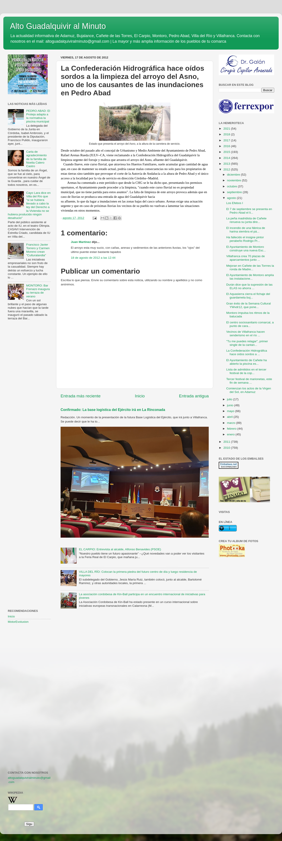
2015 (227, 152)
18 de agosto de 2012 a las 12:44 (93, 257)
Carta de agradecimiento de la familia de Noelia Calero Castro (36, 159)
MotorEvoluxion (18, 621)
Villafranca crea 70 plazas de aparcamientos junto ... (245, 257)
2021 (227, 128)
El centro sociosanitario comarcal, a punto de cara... (250, 324)
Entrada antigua (194, 396)
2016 (227, 146)
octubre (232, 186)
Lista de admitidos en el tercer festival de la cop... (246, 371)
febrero (232, 428)
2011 (227, 441)
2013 (227, 163)
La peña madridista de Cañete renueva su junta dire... (246, 220)
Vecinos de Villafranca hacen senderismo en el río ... (245, 333)
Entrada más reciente (81, 396)
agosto (232, 198)
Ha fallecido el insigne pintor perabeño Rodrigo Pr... (245, 239)
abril (230, 416)
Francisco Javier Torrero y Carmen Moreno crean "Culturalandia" (37, 250)
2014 (227, 158)
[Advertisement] (29, 396)
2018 (227, 134)
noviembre (234, 180)
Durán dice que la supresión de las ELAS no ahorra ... (249, 286)
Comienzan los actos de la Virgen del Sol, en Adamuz (248, 390)
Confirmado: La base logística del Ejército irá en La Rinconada (113, 410)
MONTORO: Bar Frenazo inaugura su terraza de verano (38, 291)
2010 (227, 447)
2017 (227, 140)
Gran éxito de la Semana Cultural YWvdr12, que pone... (248, 305)
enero (231, 434)
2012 (227, 169)
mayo (231, 411)
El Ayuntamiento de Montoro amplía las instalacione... (250, 276)
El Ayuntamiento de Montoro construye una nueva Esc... (246, 248)
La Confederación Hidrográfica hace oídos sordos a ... (246, 352)
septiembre (235, 192)
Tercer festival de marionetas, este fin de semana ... (249, 380)
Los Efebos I (234, 203)
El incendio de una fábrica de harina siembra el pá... (245, 229)
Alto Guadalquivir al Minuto (58, 26)
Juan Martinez (81, 242)
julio (230, 399)
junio (230, 405)
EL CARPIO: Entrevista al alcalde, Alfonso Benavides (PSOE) (120, 549)
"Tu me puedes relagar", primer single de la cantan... (247, 343)
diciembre (234, 174)
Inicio (140, 396)
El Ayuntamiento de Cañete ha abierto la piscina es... (246, 361)
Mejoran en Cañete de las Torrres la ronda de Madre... (250, 267)
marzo (231, 423)
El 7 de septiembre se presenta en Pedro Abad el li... (249, 210)
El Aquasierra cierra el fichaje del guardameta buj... (248, 295)
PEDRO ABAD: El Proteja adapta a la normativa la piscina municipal (38, 116)
